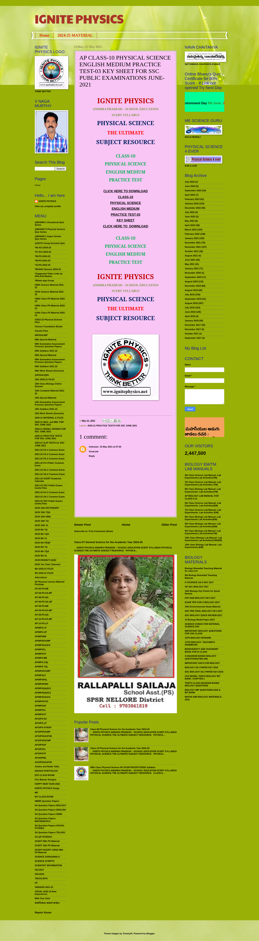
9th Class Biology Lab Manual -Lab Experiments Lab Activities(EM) (203, 525)
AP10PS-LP (41, 723)
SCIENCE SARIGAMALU (47, 857)
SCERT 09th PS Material (47, 841)
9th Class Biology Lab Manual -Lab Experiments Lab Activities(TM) (203, 532)
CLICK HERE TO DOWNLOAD (125, 191)
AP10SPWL (40, 758)
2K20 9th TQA (42, 551)
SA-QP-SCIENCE (43, 837)
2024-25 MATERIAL (75, 35)
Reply (92, 456)
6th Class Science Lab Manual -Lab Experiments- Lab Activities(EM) (203, 504)
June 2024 (190, 186)
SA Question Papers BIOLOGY (50, 805)
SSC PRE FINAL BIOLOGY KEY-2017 (203, 611)
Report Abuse (43, 912)
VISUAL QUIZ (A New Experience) (45, 892)
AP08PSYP (40, 654)
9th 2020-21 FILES (44, 573)
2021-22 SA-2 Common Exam (50, 474)
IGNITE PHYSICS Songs (47, 788)
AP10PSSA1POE (43, 736)
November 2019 (193, 286)
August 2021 (191, 255)
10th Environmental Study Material (203, 606)
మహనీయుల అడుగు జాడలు (47, 903)
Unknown (94, 447)
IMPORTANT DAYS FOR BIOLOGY (202, 663)
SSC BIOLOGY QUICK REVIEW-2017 (203, 615)
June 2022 (190, 216)
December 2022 (193, 208)
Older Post (169, 524)
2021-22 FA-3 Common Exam (50, 458)
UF (36, 883)
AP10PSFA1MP (42, 732)
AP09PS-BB (41, 658)
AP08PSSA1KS (42, 645)
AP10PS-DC (41, 719)
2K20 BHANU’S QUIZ (45, 560)
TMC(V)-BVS (41, 878)
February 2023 (192, 199)
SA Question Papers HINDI (48, 814)
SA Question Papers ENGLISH (50, 810)
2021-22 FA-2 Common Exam (50, 454)
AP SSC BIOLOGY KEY (196, 586)
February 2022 (192, 234)
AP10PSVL (40, 749)
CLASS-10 (125, 197)
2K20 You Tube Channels (48, 564)
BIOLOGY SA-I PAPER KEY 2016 (201, 667)
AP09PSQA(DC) (43, 688)
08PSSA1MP (41, 335)
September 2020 (193, 277)
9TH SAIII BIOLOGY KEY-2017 (200, 598)
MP (36, 792)
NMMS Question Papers (47, 801)
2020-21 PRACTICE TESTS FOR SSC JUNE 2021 (112, 425)
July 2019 (190, 294)
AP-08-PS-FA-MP (43, 593)
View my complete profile (48, 206)
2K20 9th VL (41, 555)
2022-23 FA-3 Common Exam (50, 492)
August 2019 (191, 290)
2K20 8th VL (41, 538)
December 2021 (193, 242)
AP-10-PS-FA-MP (43, 619)
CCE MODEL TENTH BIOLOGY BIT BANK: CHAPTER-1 (202, 677)
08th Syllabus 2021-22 (46, 351)
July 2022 (190, 212)
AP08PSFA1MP (42, 641)
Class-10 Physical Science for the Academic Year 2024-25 (119, 748)
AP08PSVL (40, 649)
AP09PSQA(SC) (43, 692)
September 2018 (193, 299)
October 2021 (192, 251)
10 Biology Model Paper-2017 (200, 619)
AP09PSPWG (41, 684)
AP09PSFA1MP (42, 671)
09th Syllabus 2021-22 (46, 366)
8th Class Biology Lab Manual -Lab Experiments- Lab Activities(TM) (203, 490)
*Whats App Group (44, 280)
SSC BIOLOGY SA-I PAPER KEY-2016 (204, 672)
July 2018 (190, 307)
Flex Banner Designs (45, 779)
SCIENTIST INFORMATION (48, 865)
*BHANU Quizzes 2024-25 (48, 269)
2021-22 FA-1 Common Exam (50, 450)
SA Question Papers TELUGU (50, 832)
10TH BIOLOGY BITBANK (198, 638)
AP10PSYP (40, 753)
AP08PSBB (40, 636)
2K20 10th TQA (42, 512)
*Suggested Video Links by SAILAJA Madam (49, 274)
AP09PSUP (40, 706)
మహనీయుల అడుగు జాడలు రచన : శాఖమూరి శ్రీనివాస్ (202, 422)
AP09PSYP (40, 714)
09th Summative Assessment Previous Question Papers (50, 360)
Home (44, 35)
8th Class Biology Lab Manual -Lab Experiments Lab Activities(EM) (203, 518)
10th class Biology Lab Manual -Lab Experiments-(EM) (203, 545)
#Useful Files (41, 331)
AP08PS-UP (41, 632)
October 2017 (192, 333)
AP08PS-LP (41, 628)
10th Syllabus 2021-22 (46, 409)
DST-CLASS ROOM (44, 775)
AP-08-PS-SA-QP (43, 601)
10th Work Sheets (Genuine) (49, 413)
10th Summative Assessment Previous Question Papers (50, 403)
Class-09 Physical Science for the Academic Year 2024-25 (119, 729)
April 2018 (190, 316)
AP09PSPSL (41, 679)
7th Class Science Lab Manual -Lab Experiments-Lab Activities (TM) (203, 483)
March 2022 (191, 229)
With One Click (42, 898)
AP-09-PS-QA (42, 615)
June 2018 (190, 312)
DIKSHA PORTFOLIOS (46, 771)
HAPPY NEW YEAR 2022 (47, 784)
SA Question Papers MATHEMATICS (45, 819)
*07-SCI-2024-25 (43, 252)
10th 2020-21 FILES (45, 379)
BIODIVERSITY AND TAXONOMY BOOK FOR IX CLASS (201, 650)
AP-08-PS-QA (42, 597)
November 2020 (193, 273)
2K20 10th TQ (42, 521)
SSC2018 (39, 874)
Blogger (150, 933)
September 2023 (193, 190)
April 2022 (190, 225)
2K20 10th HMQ (43, 516)
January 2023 (192, 203)
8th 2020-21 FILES (44, 569)
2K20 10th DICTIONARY (47, 508)
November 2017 (193, 329)
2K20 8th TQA (42, 534)
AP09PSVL (40, 710)
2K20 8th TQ (41, 529)
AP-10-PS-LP (41, 623)
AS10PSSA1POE (43, 762)
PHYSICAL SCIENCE (125, 203)
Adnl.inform (41, 577)
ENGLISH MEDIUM (125, 208)
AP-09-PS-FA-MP (43, 610)
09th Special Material (45, 355)
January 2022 (192, 238)
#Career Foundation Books (49, 326)
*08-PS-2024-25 (42, 256)
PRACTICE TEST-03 (125, 214)
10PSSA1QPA (42, 375)
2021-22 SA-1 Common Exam (50, 470)
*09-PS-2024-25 (42, 260)
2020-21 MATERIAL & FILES (49, 418)
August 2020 (191, 281)
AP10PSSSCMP (43, 740)
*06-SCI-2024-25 (43, 247)
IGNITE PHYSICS (79, 18)
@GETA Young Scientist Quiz (50, 243)
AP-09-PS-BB (41, 606)
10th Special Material (45, 398)
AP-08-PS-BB (41, 588)
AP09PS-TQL (41, 666)
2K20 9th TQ (41, 547)
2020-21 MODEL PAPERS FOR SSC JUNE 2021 (50, 430)
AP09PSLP (40, 675)
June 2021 (190, 260)
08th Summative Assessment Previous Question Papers (50, 345)
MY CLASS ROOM (44, 797)
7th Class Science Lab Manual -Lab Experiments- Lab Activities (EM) (203, 511)
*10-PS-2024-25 (42, 265)
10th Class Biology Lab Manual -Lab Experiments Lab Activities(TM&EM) (203, 539)
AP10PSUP (40, 745)
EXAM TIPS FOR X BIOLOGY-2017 (202, 602)
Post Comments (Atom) (101, 531)
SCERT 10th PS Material (47, 845)
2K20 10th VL (41, 525)
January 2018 (192, 320)
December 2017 (193, 325)
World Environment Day (199, 103)
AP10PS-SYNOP (43, 727)
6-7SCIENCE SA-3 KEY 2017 (199, 582)
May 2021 (189, 264)
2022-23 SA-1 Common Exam (50, 496)
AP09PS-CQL (41, 662)
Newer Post (82, 524)
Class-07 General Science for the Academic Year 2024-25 (108, 542)
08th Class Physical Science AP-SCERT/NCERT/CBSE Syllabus (122, 767)
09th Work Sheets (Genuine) (49, 371)
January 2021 (192, 268)
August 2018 (191, 303)
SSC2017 (39, 870)
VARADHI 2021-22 (44, 887)
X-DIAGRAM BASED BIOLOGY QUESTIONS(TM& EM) (200, 657)
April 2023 (190, 195)
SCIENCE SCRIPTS (44, 861)
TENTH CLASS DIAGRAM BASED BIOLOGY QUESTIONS (202, 684)
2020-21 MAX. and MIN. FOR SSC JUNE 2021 (49, 423)
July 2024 (190, 182)
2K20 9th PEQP (43, 542)
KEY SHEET (125, 220)
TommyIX (127, 933)
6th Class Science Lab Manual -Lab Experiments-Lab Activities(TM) (203, 476)
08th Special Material (45, 339)
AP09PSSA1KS (42, 697)
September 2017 (193, 338)
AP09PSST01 (41, 701)
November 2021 (193, 247)
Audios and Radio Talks (47, 766)
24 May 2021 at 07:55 (110, 447)
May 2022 (189, 221)
